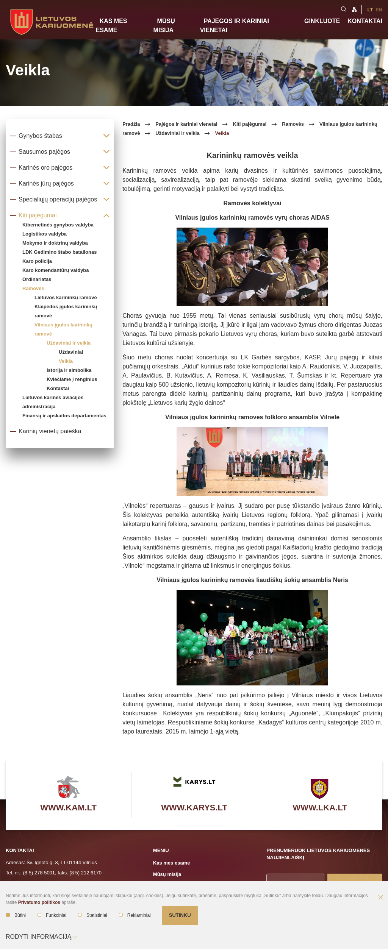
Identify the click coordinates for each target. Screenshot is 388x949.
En (378, 9)
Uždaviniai (71, 352)
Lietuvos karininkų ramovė (65, 297)
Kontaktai (364, 21)
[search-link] (343, 8)
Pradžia (131, 124)
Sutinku (180, 915)
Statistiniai (92, 915)
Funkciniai (52, 915)
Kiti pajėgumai (250, 124)
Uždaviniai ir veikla (69, 343)
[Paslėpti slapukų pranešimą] (380, 898)
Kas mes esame (111, 25)
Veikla (66, 361)
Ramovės (293, 124)
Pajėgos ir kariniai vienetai (234, 25)
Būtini (16, 915)
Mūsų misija (164, 25)
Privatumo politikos (39, 902)
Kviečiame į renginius (72, 379)
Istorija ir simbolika (69, 370)
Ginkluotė (322, 21)
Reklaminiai (135, 915)
